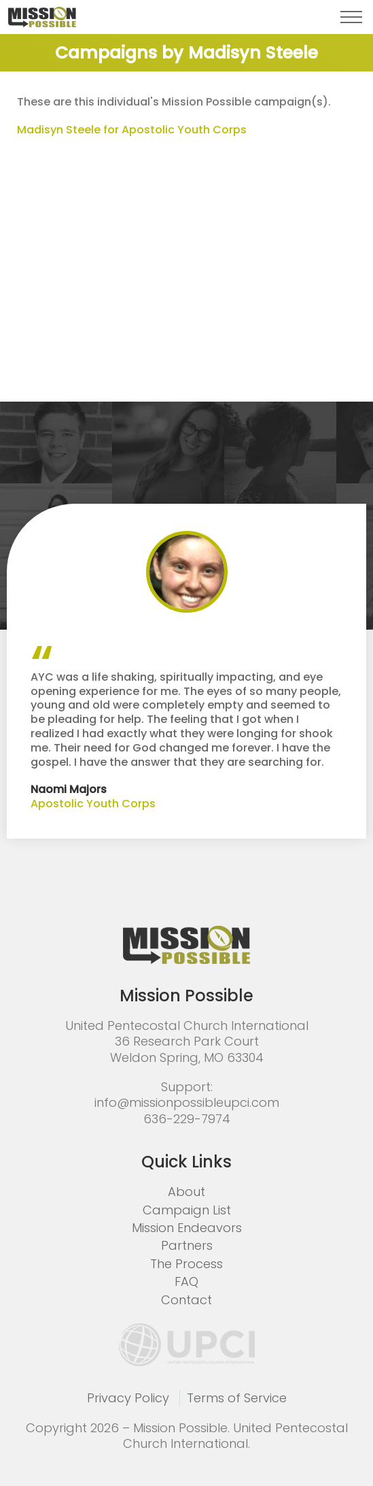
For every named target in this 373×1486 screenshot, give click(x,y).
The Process (186, 1263)
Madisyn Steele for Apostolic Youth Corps (132, 130)
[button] (351, 17)
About (186, 1191)
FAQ (186, 1281)
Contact (186, 1299)
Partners (187, 1245)
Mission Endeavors (187, 1227)
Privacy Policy (128, 1397)
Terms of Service (237, 1397)
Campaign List (187, 1209)
